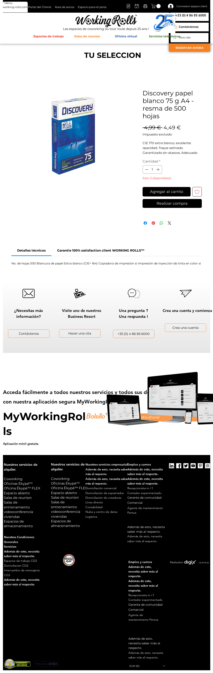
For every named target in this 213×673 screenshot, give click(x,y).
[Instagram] (207, 465)
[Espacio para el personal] (94, 7)
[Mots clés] (189, 37)
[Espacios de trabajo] (48, 36)
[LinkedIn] (171, 465)
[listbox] (147, 666)
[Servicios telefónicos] (164, 36)
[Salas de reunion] (87, 36)
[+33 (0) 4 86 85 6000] (133, 334)
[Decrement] (146, 169)
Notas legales (151, 557)
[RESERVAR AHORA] (189, 48)
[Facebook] (178, 465)
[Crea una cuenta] (185, 328)
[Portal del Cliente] (40, 7)
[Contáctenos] (190, 27)
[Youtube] (193, 465)
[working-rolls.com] (15, 7)
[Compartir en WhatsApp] (161, 223)
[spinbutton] (152, 169)
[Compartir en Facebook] (145, 223)
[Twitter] (185, 465)
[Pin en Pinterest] (153, 223)
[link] (31, 250)
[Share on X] (169, 223)
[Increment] (158, 169)
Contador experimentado (144, 493)
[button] (156, 6)
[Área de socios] (64, 7)
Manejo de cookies (172, 557)
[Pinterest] (200, 465)
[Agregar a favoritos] (197, 191)
